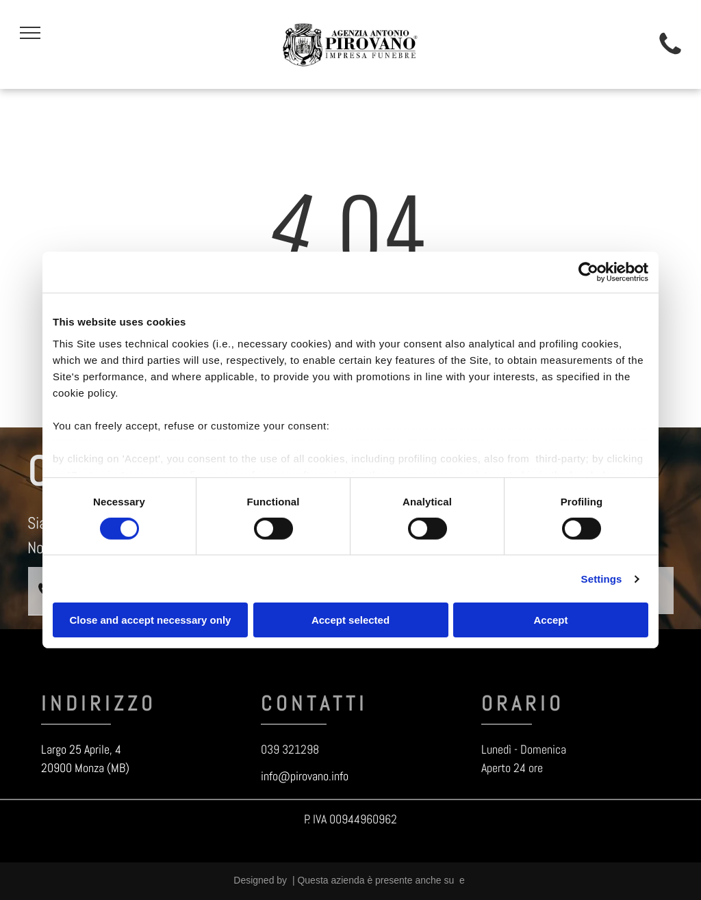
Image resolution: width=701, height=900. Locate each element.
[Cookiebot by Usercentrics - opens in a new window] (588, 272)
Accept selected (350, 620)
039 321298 (290, 749)
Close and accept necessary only (150, 620)
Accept (550, 620)
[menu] (30, 33)
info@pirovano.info (304, 776)
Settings (601, 579)
